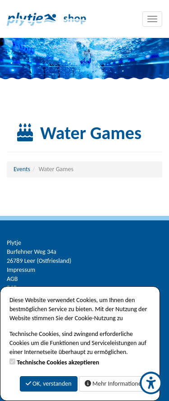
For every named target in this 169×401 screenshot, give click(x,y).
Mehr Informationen (115, 383)
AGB (12, 279)
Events (22, 169)
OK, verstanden (49, 383)
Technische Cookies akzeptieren (58, 362)
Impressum (21, 270)
